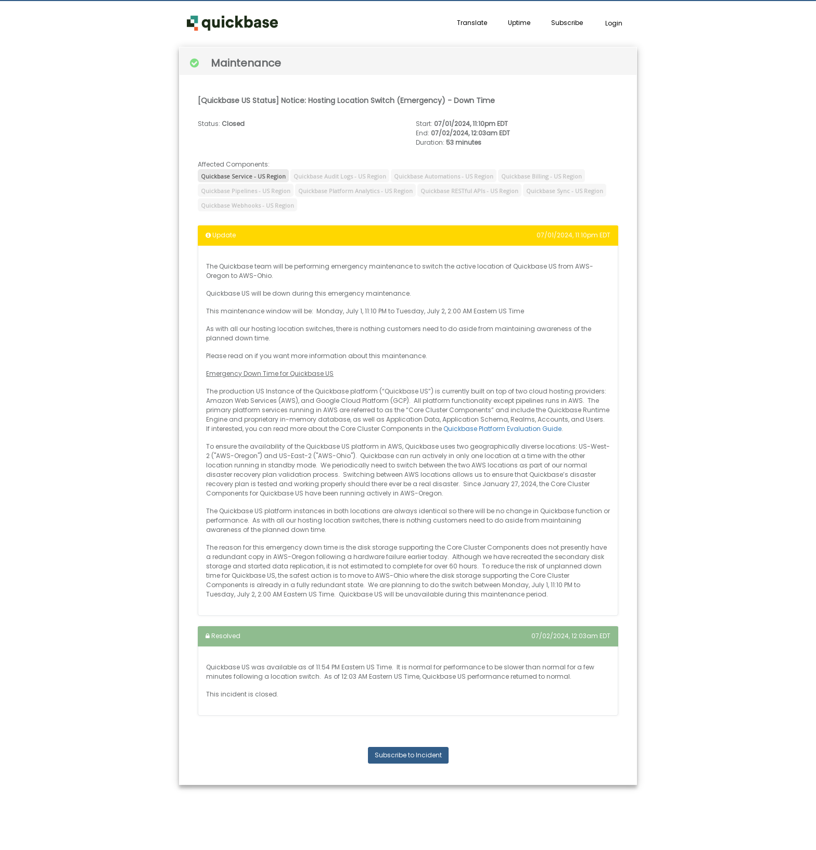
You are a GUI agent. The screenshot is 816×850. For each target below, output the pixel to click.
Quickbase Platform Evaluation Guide (502, 428)
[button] (232, 23)
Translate (472, 22)
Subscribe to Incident (408, 755)
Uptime (519, 22)
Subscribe (567, 22)
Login (613, 23)
